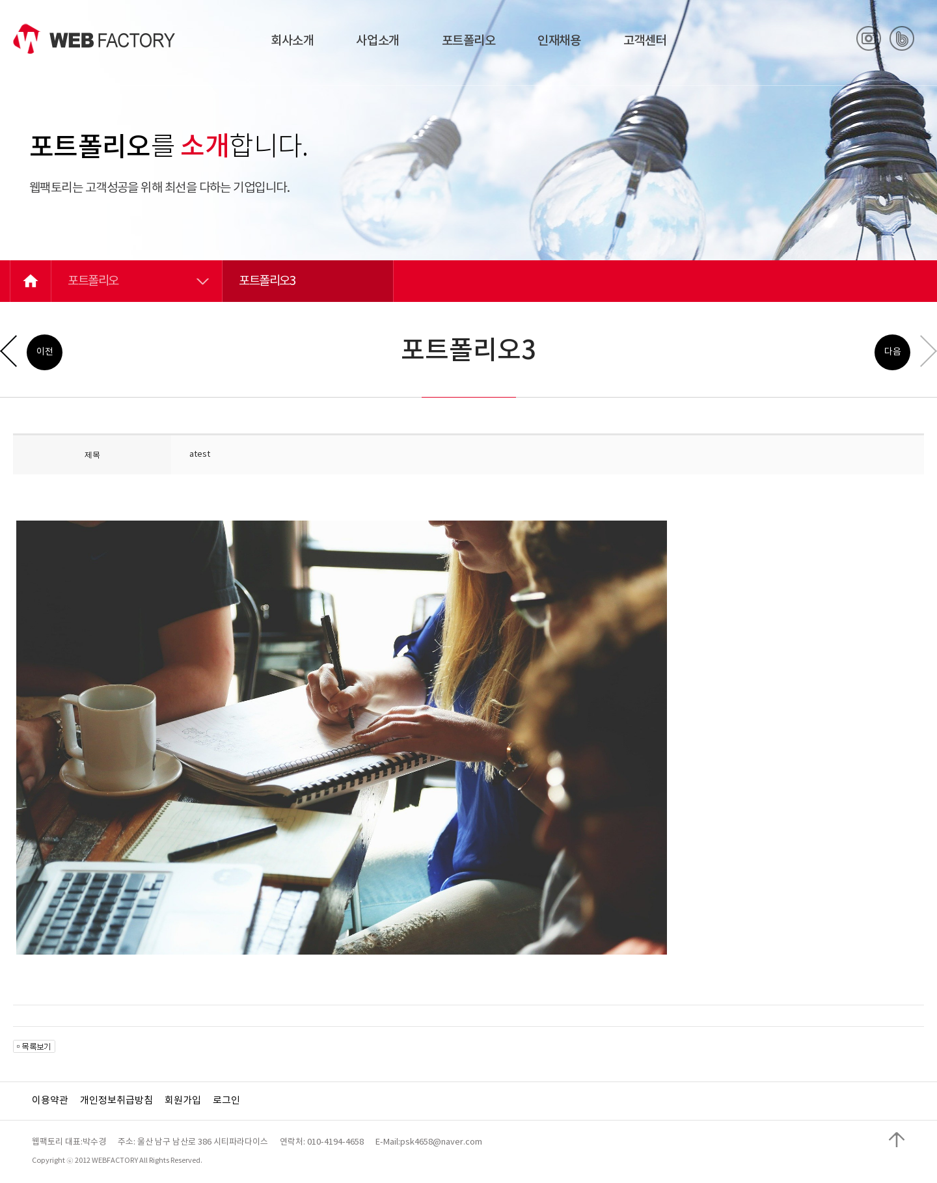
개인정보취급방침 (116, 1100)
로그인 (226, 1100)
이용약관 (50, 1100)
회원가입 (183, 1100)
